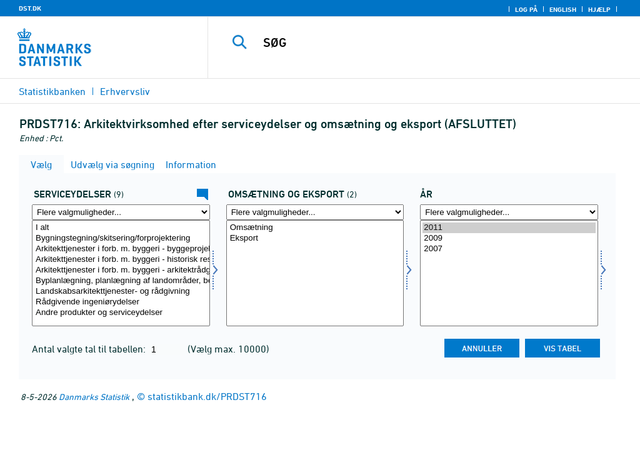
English (562, 9)
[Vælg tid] (509, 273)
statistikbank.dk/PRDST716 (207, 396)
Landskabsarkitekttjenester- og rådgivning (121, 291)
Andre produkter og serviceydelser (121, 313)
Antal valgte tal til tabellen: (90, 348)
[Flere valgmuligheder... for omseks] (315, 212)
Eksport (315, 238)
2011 (509, 227)
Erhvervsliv (125, 91)
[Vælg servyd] (121, 273)
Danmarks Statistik (94, 396)
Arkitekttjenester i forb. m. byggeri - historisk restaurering (121, 259)
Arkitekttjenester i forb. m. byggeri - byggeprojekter (121, 249)
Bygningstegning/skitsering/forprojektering (121, 238)
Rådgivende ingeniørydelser (121, 302)
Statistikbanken (52, 91)
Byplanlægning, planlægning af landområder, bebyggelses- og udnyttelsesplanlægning (121, 281)
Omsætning (315, 227)
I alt (121, 227)
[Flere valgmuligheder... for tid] (509, 212)
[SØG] (428, 42)
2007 (509, 249)
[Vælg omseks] (315, 273)
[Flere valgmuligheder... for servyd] (121, 212)
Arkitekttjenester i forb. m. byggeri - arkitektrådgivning (121, 270)
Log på (526, 9)
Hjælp (599, 9)
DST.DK (30, 8)
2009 (509, 238)
